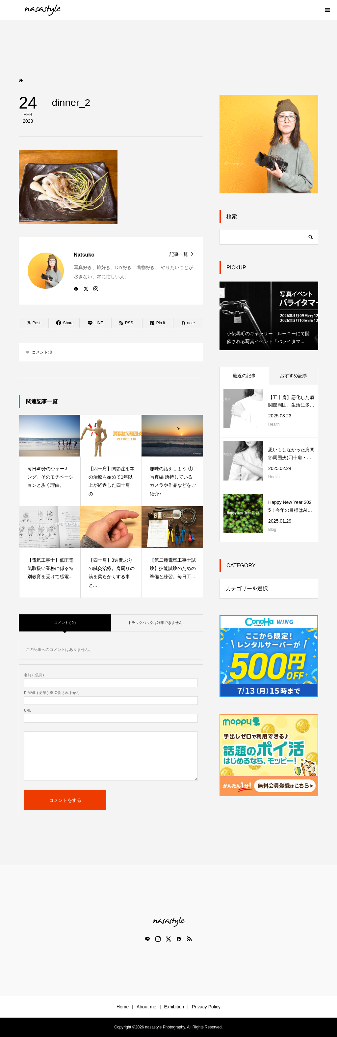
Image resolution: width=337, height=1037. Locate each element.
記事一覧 (178, 254)
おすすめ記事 (293, 375)
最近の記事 (244, 375)
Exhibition (174, 1006)
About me (146, 1006)
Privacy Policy (206, 1006)
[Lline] (96, 323)
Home (123, 1006)
